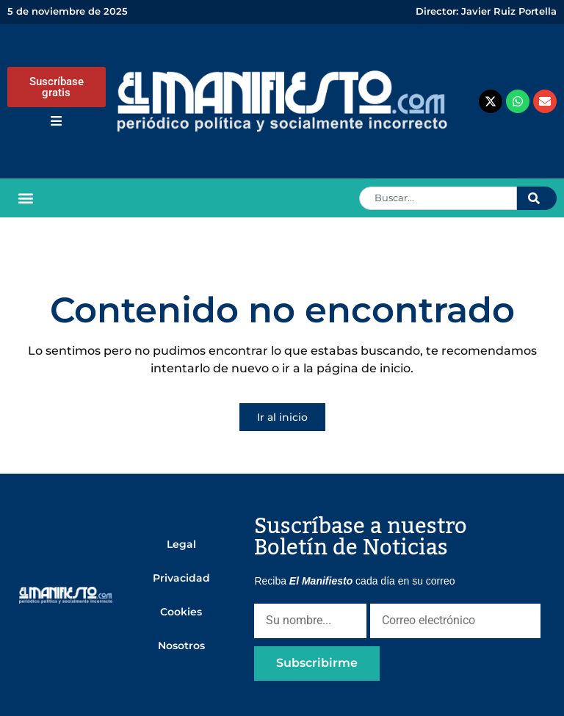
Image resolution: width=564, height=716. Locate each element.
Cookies (181, 611)
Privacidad (181, 578)
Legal (181, 544)
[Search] (537, 198)
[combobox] (438, 198)
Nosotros (181, 645)
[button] (25, 198)
